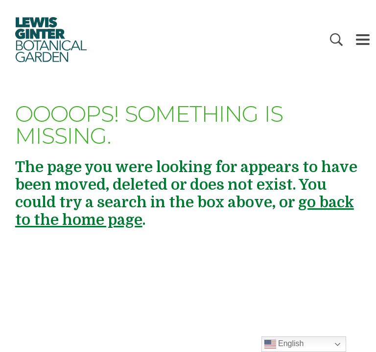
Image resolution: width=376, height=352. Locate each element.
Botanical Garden (50, 40)
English (284, 344)
